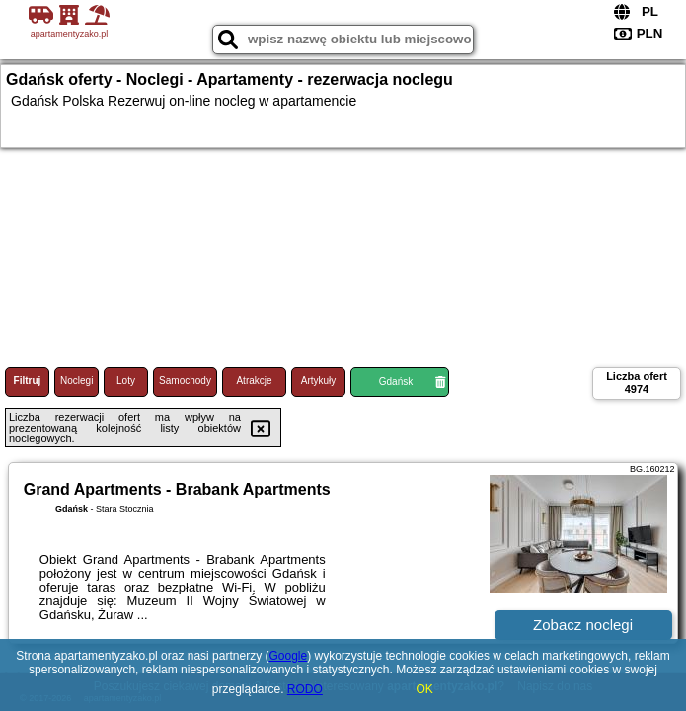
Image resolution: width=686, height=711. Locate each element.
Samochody (185, 380)
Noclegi (76, 380)
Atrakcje (253, 380)
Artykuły (319, 380)
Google (287, 656)
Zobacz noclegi (583, 624)
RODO (305, 689)
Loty (125, 380)
